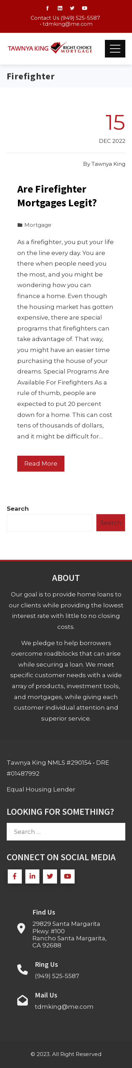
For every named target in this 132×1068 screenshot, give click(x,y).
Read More (40, 463)
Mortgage (37, 225)
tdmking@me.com (68, 24)
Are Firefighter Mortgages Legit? (57, 195)
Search (18, 508)
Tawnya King (108, 163)
